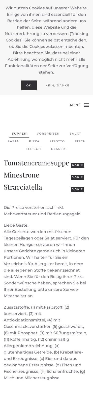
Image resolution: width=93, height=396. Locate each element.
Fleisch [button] (33, 149)
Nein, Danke (57, 85)
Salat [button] (75, 133)
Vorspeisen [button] (48, 133)
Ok (28, 85)
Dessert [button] (59, 149)
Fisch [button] (80, 141)
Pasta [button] (13, 141)
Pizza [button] (34, 141)
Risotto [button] (57, 141)
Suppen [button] (19, 133)
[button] (79, 105)
